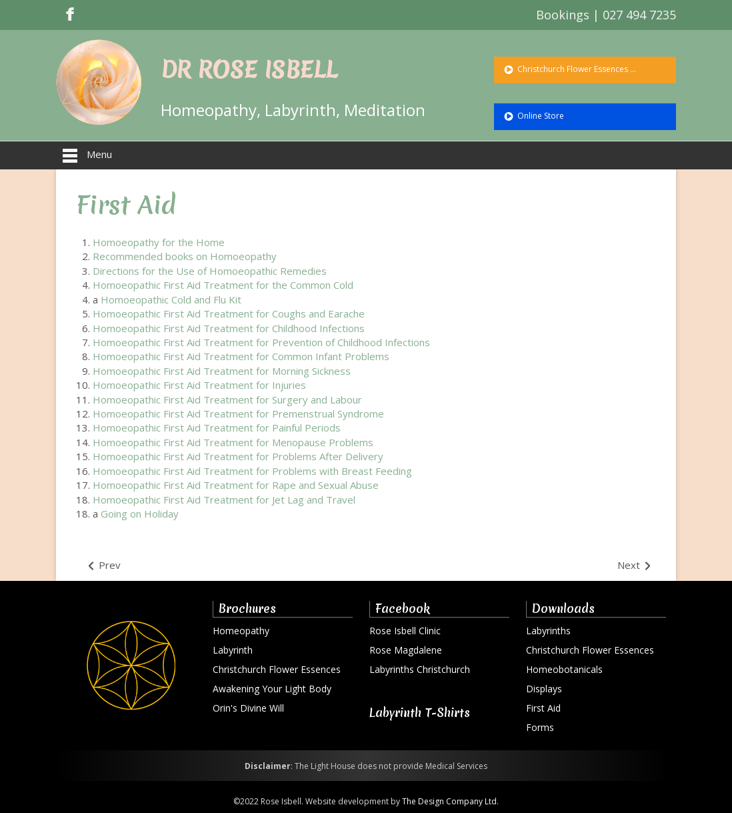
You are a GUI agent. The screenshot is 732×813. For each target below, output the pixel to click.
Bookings (562, 15)
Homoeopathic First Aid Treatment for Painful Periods (217, 427)
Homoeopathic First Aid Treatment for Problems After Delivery (238, 456)
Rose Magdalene (405, 650)
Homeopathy (241, 630)
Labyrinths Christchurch (419, 669)
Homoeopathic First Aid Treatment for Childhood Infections (229, 328)
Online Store (539, 115)
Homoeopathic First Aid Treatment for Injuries (199, 384)
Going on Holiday (140, 513)
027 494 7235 (639, 15)
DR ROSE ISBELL (249, 70)
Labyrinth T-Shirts (419, 712)
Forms (540, 727)
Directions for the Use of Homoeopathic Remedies (210, 270)
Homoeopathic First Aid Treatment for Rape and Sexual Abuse (236, 485)
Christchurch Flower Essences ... (575, 69)
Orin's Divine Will (248, 708)
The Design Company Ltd (449, 801)
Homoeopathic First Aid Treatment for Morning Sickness (222, 370)
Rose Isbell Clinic (405, 630)
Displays (544, 688)
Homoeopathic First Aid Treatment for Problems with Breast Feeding (252, 471)
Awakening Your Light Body (272, 688)
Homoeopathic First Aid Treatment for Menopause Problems (233, 442)
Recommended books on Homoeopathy (185, 256)
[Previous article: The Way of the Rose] (103, 566)
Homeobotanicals (564, 669)
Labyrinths (548, 630)
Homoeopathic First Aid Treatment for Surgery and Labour (227, 399)
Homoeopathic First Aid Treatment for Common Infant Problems (241, 356)
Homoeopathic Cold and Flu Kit (171, 299)
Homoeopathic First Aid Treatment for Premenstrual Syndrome (238, 413)
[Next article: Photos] (635, 566)
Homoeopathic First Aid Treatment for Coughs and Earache (229, 313)
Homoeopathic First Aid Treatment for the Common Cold (223, 284)
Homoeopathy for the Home (159, 242)
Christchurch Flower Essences (277, 669)
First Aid (126, 204)
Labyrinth (233, 650)
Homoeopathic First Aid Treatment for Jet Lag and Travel (224, 499)
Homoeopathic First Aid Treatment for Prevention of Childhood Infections (261, 342)
